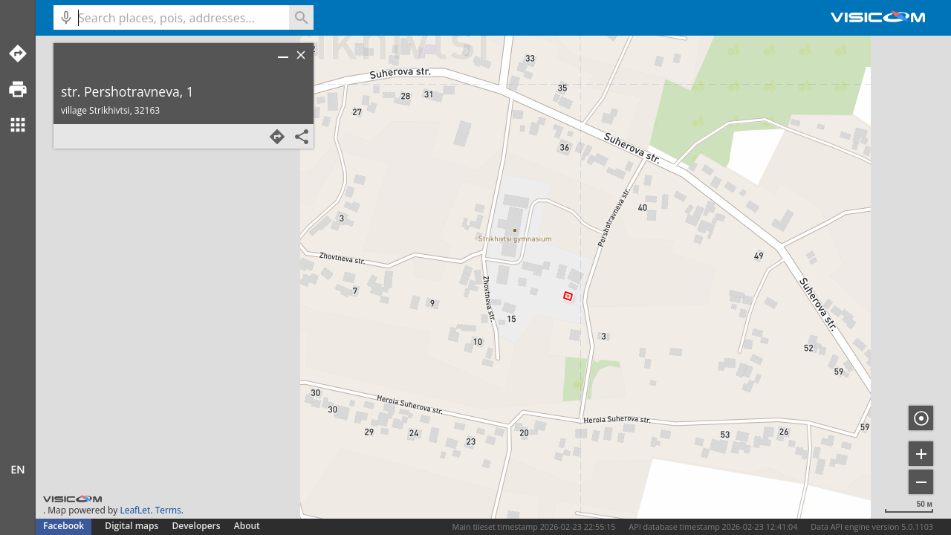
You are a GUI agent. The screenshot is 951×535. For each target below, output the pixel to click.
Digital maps (132, 525)
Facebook (63, 525)
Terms (168, 510)
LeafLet (135, 510)
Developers (196, 525)
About (247, 525)
